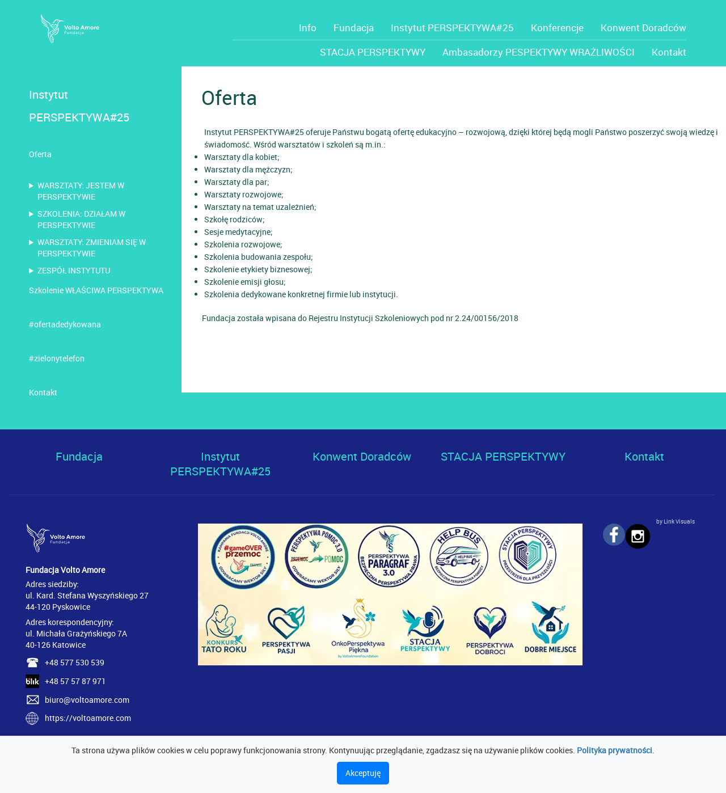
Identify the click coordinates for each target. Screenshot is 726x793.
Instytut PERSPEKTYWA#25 (452, 27)
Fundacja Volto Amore (65, 569)
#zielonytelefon (57, 358)
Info (307, 27)
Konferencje (557, 27)
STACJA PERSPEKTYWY (372, 51)
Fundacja (354, 27)
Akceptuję (363, 772)
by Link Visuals (675, 521)
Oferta (40, 154)
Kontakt (669, 51)
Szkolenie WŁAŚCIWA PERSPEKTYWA (96, 290)
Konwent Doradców (643, 27)
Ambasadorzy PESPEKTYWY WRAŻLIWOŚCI (538, 51)
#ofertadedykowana (65, 324)
